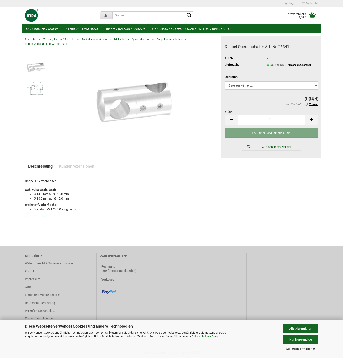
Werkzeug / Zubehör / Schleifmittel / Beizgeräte (191, 28)
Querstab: (231, 77)
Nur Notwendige (300, 339)
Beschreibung (40, 166)
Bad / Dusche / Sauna (41, 28)
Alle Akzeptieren (300, 328)
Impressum (32, 279)
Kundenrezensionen (76, 166)
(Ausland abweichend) (299, 65)
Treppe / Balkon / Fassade (124, 28)
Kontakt (30, 271)
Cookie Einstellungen (39, 318)
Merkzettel (310, 3)
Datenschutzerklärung (205, 336)
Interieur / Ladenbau (81, 28)
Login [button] (290, 3)
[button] (231, 120)
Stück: (229, 111)
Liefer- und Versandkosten (43, 295)
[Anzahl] (271, 120)
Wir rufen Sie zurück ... (40, 311)
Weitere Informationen (300, 349)
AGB (28, 287)
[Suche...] (106, 15)
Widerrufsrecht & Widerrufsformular (49, 263)
